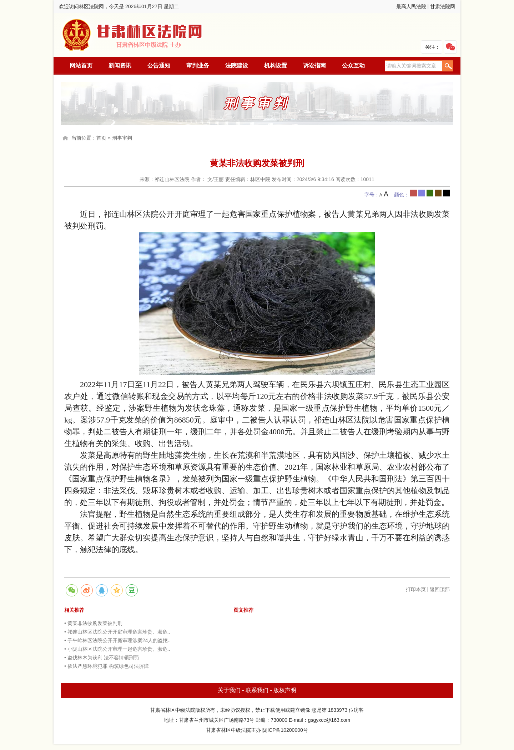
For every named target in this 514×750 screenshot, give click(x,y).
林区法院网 (133, 35)
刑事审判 (122, 138)
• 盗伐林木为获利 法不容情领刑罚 (101, 657)
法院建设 (236, 65)
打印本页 (416, 589)
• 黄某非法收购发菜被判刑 (93, 623)
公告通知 (158, 65)
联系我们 (257, 690)
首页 (101, 138)
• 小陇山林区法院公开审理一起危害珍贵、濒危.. (117, 649)
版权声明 (284, 690)
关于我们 (229, 690)
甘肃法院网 (442, 6)
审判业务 (197, 65)
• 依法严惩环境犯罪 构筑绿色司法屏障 (106, 666)
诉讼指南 (314, 65)
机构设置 (275, 65)
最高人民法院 (411, 6)
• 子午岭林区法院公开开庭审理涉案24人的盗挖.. (117, 640)
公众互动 (353, 65)
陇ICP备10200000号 (285, 730)
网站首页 (81, 65)
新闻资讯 (120, 65)
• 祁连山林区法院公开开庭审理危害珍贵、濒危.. (117, 632)
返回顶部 (440, 589)
